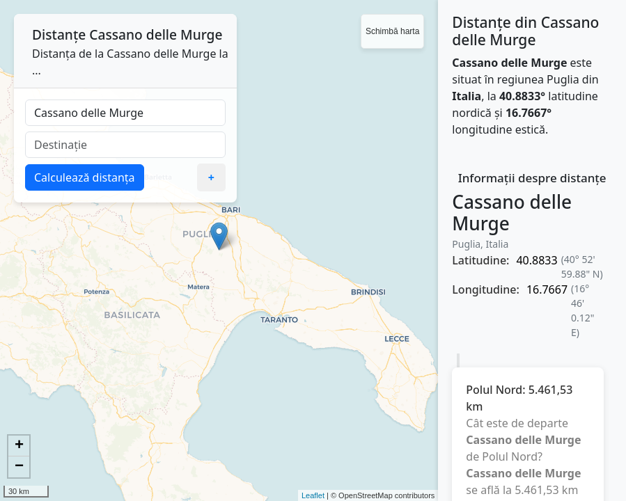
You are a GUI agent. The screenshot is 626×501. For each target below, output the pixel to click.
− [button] (19, 466)
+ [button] (19, 446)
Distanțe (59, 34)
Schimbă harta (392, 31)
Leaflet (313, 495)
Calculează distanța (84, 177)
